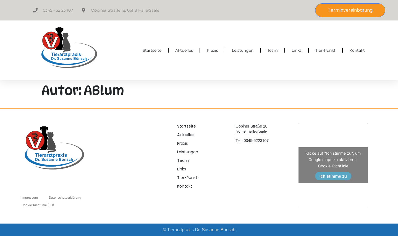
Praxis (212, 50)
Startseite (152, 50)
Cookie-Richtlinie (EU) (38, 205)
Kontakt (357, 50)
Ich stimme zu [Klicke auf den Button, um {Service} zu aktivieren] (333, 176)
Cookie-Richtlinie (333, 166)
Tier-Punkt (325, 50)
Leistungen (242, 50)
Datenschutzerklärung (65, 197)
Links (297, 50)
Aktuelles (184, 50)
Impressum (30, 197)
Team (272, 50)
